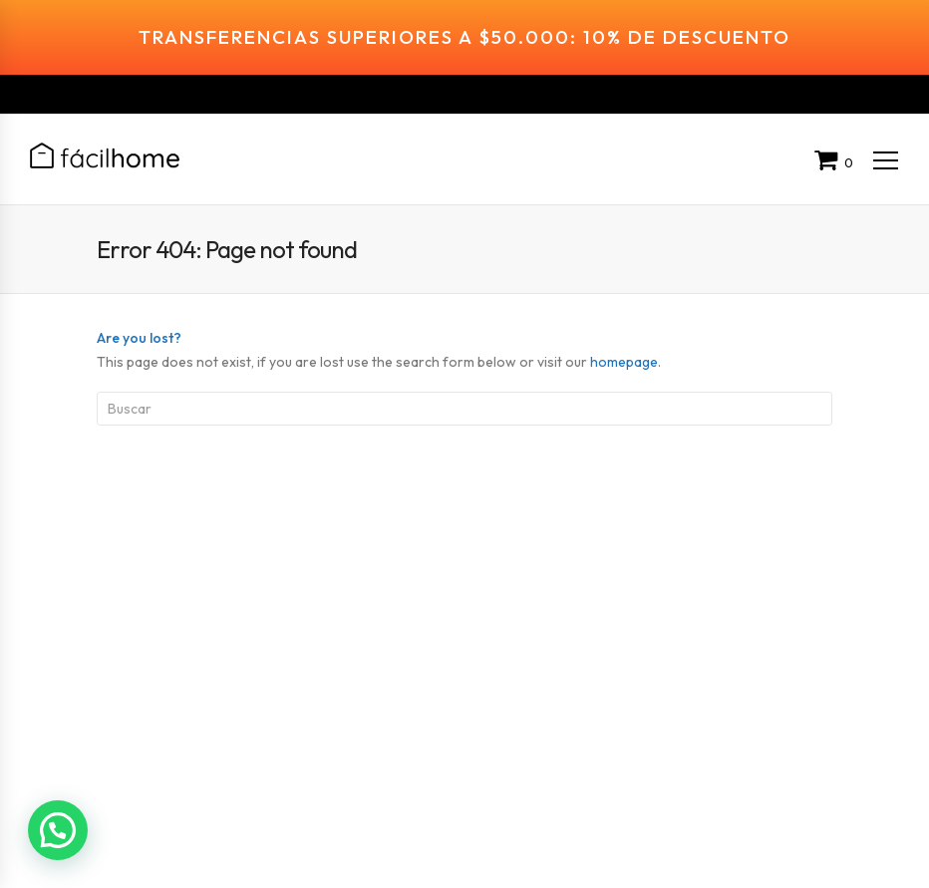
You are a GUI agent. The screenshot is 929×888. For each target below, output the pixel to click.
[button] (58, 830)
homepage (624, 322)
